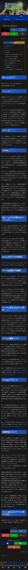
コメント (8, 48)
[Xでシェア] (5, 29)
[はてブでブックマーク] (22, 29)
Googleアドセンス (10, 65)
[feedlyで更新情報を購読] (20, 543)
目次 (12, 42)
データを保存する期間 (11, 58)
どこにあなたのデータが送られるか (14, 69)
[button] (22, 34)
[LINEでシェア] (14, 34)
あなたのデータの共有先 (12, 56)
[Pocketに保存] (5, 34)
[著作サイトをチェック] (7, 543)
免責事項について (10, 67)
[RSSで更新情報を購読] (14, 546)
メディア (8, 50)
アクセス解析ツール (11, 63)
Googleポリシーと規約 (19, 370)
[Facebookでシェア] (14, 29)
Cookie (8, 52)
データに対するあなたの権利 (13, 61)
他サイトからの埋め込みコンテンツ (14, 54)
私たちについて (10, 45)
